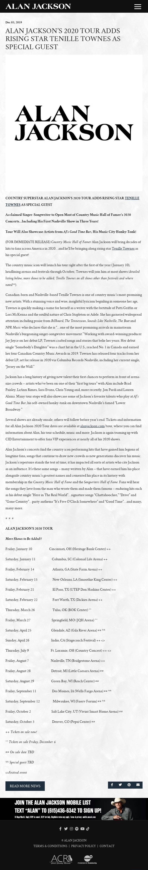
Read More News (25, 786)
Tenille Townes (123, 248)
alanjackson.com (92, 426)
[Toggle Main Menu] (138, 6)
